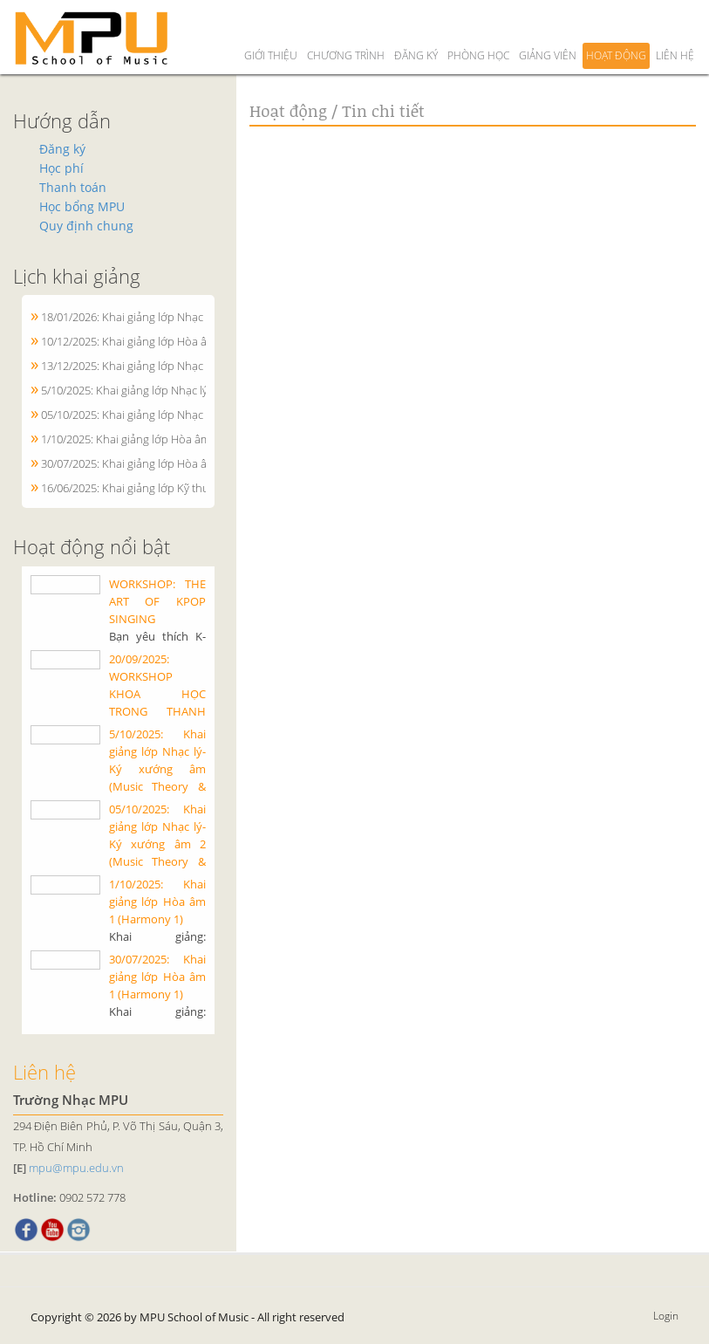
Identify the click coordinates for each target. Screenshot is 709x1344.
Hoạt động (616, 24)
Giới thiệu (270, 24)
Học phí (61, 169)
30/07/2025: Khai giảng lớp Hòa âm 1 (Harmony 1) (165, 464)
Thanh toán (72, 188)
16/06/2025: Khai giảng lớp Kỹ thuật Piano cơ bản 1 (169, 489)
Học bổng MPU (82, 207)
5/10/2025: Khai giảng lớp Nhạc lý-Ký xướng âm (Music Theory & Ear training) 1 (157, 770)
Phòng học (478, 24)
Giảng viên (547, 24)
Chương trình (346, 24)
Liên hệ (675, 24)
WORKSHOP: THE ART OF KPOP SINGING (157, 602)
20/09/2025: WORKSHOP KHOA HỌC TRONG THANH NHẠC (157, 694)
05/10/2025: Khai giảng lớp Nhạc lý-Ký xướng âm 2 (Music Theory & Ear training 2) (157, 845)
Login (665, 1316)
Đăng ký (416, 24)
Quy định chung (86, 226)
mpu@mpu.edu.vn (76, 1168)
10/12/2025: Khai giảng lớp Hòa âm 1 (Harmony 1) (165, 342)
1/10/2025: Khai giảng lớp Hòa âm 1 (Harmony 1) (162, 440)
